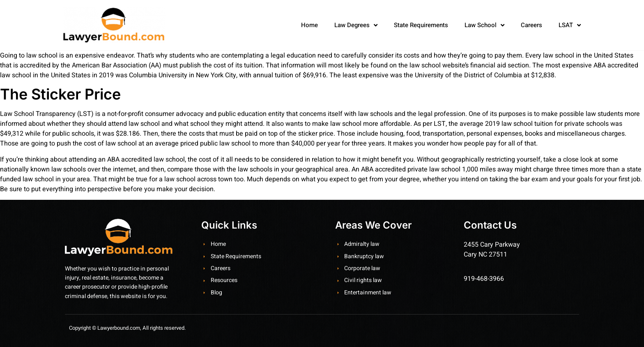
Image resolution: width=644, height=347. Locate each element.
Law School (484, 25)
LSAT (570, 25)
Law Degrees (355, 25)
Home (309, 25)
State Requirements (421, 25)
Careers (531, 25)
